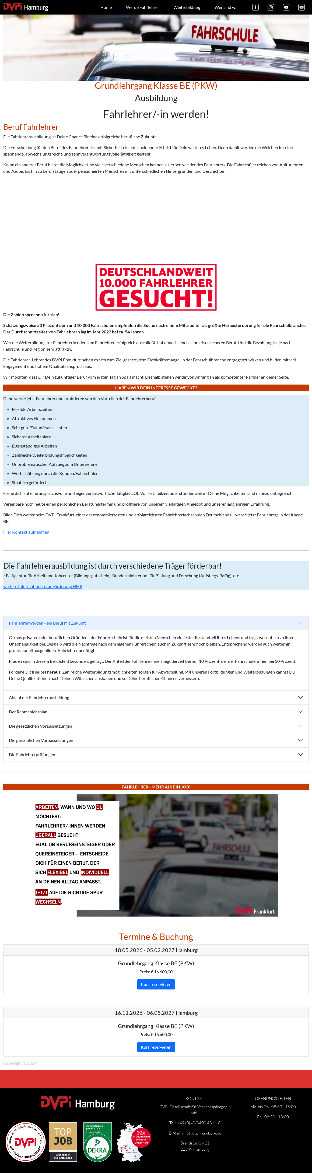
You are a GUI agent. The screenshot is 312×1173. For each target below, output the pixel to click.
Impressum (53, 1055)
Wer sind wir (226, 7)
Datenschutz (82, 1055)
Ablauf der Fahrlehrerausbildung (39, 697)
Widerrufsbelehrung (119, 1055)
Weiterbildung (186, 7)
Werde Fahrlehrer (142, 7)
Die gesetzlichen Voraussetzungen (40, 725)
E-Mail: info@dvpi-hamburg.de (195, 1132)
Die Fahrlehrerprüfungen (32, 754)
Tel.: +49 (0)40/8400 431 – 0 (194, 1122)
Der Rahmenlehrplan (28, 711)
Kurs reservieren (156, 984)
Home (106, 7)
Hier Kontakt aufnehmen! (27, 531)
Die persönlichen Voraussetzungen (41, 740)
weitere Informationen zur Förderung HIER (42, 586)
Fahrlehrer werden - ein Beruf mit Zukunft (47, 622)
